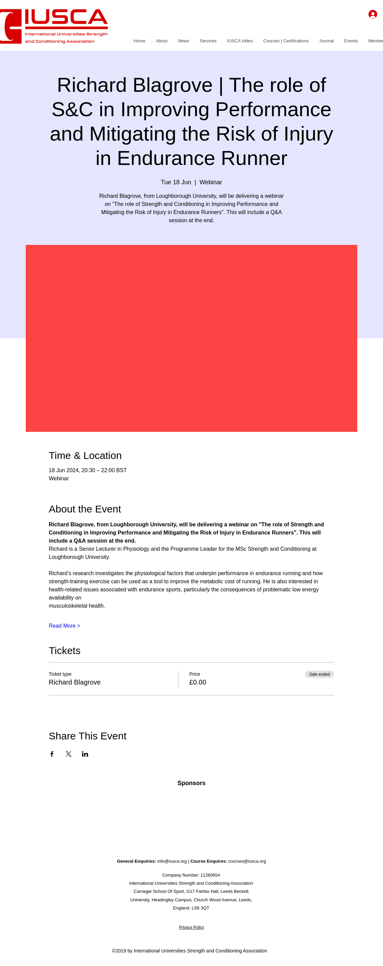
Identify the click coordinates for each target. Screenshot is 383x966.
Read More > (64, 626)
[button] (162, 41)
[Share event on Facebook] (52, 754)
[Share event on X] (68, 754)
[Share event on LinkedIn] (85, 754)
